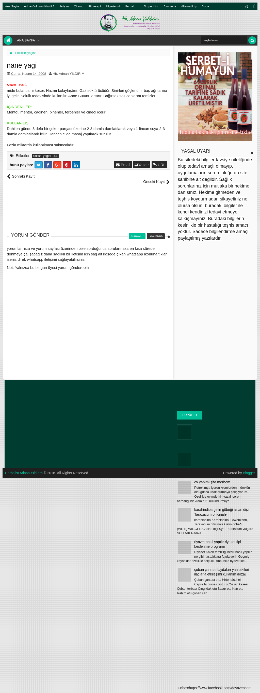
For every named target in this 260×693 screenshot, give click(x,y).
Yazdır (142, 165)
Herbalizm (131, 6)
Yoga (205, 6)
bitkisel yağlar (42, 156)
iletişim (64, 6)
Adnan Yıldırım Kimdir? (39, 6)
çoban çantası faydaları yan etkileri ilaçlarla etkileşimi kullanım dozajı (221, 572)
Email (123, 165)
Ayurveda (170, 6)
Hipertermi (113, 6)
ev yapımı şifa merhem (212, 482)
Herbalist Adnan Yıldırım (24, 467)
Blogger (249, 467)
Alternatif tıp (189, 6)
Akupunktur (150, 6)
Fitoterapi (94, 6)
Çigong (78, 6)
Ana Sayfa (12, 6)
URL (159, 165)
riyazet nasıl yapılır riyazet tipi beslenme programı (217, 544)
